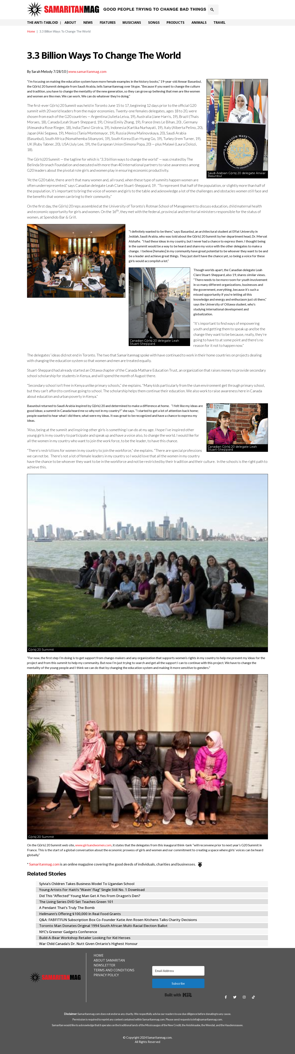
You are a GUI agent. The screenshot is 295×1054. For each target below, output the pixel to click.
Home (31, 31)
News (88, 22)
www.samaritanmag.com (87, 71)
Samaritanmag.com (44, 864)
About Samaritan (109, 960)
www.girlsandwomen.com (93, 845)
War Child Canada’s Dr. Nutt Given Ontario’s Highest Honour (88, 943)
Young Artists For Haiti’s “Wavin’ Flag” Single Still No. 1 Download (92, 889)
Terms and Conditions (114, 970)
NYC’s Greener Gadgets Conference (68, 931)
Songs (154, 22)
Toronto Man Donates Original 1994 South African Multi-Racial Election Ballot (103, 925)
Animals (199, 22)
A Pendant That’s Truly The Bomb (67, 907)
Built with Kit (178, 995)
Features (108, 22)
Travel (219, 22)
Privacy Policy (106, 975)
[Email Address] (178, 971)
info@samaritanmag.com (207, 1019)
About (70, 22)
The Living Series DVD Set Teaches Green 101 (76, 901)
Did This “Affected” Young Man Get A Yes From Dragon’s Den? (89, 895)
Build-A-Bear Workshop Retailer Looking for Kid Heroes (84, 937)
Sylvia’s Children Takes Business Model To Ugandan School (86, 883)
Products (175, 22)
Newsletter (104, 965)
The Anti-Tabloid (42, 22)
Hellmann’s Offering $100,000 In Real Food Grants (80, 913)
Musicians (132, 22)
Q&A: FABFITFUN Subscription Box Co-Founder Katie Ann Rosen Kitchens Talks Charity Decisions (118, 919)
